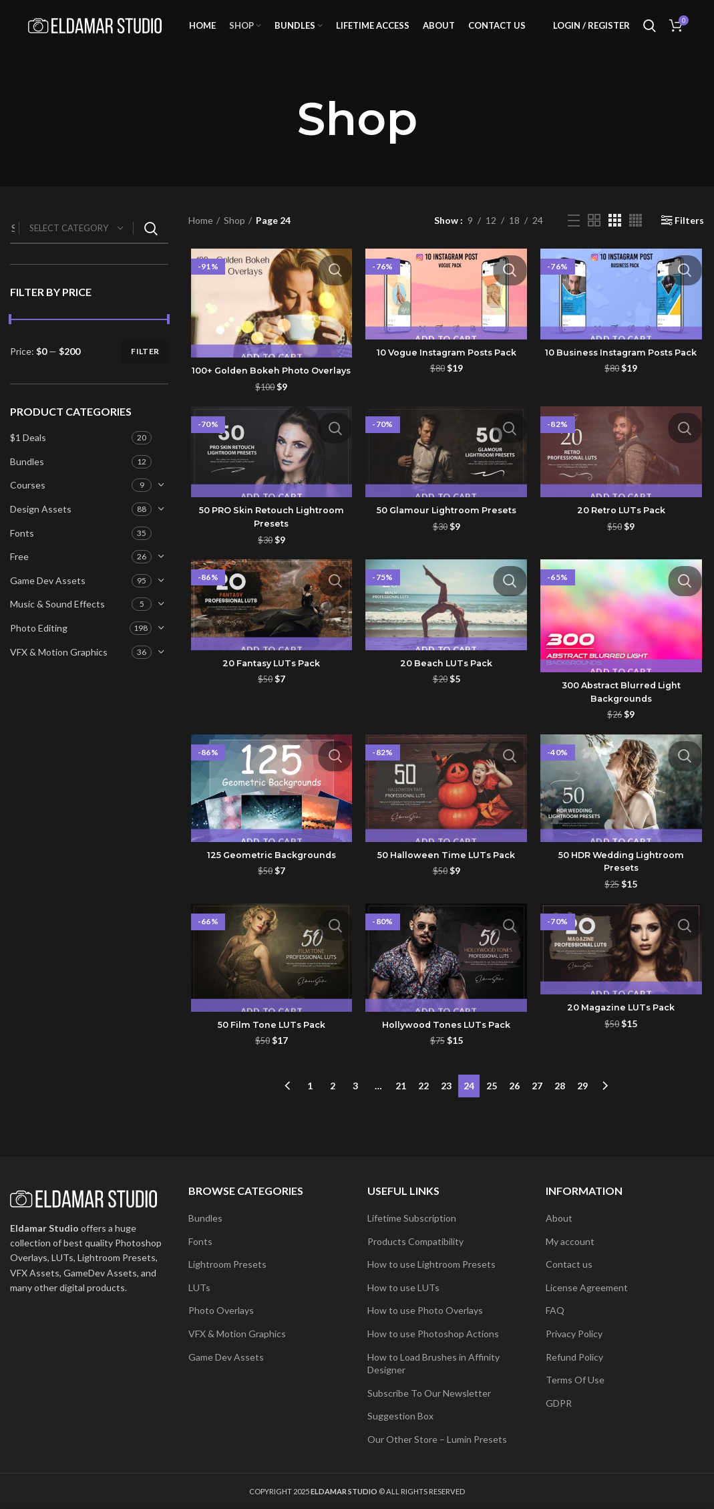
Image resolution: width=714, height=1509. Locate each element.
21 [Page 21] (400, 1118)
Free (19, 575)
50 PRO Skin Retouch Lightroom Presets (270, 550)
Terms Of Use (575, 1379)
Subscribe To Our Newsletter (429, 1393)
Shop (234, 239)
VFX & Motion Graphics (59, 670)
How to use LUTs (403, 1287)
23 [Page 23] (446, 1118)
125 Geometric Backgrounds (270, 890)
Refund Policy (574, 1357)
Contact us (569, 1264)
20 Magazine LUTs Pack (623, 1044)
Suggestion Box (400, 1415)
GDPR (559, 1403)
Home (200, 239)
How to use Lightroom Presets (431, 1264)
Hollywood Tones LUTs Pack (446, 1061)
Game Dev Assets (47, 599)
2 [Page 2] (332, 1118)
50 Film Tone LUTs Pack (270, 1061)
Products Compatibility (415, 1241)
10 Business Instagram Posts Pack (622, 378)
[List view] (574, 239)
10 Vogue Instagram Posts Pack (446, 372)
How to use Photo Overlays (425, 1310)
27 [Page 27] (537, 1118)
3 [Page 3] (355, 1118)
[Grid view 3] (614, 239)
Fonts (22, 551)
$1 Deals (28, 456)
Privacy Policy (574, 1333)
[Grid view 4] (635, 239)
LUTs (199, 1287)
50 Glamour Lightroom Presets (446, 544)
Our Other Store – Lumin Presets (437, 1439)
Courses (27, 504)
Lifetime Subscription (411, 1218)
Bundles (27, 480)
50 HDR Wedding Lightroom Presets (623, 897)
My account (570, 1241)
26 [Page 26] (514, 1118)
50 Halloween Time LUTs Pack (446, 890)
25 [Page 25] (491, 1118)
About (559, 1218)
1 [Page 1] (310, 1118)
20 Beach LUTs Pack (446, 698)
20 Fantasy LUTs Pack (270, 698)
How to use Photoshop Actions (433, 1333)
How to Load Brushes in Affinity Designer (433, 1363)
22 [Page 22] (423, 1118)
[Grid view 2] (594, 239)
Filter (145, 370)
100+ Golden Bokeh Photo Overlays (270, 397)
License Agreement (587, 1287)
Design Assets (40, 527)
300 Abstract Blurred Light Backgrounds (623, 726)
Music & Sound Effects (57, 623)
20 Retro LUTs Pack (622, 544)
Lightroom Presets (227, 1264)
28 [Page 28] (559, 1118)
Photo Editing (38, 646)
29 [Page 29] (582, 1118)
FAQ (555, 1310)
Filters (689, 239)
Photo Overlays (221, 1310)
